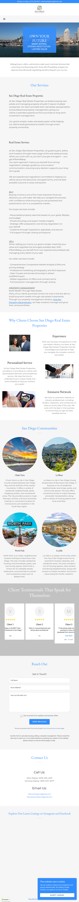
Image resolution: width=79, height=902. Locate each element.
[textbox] (39, 680)
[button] (4, 19)
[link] (39, 9)
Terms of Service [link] (56, 728)
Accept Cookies (57, 895)
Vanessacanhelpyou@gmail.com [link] (39, 797)
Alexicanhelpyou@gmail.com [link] (39, 794)
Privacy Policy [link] (46, 728)
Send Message (39, 722)
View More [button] (68, 636)
